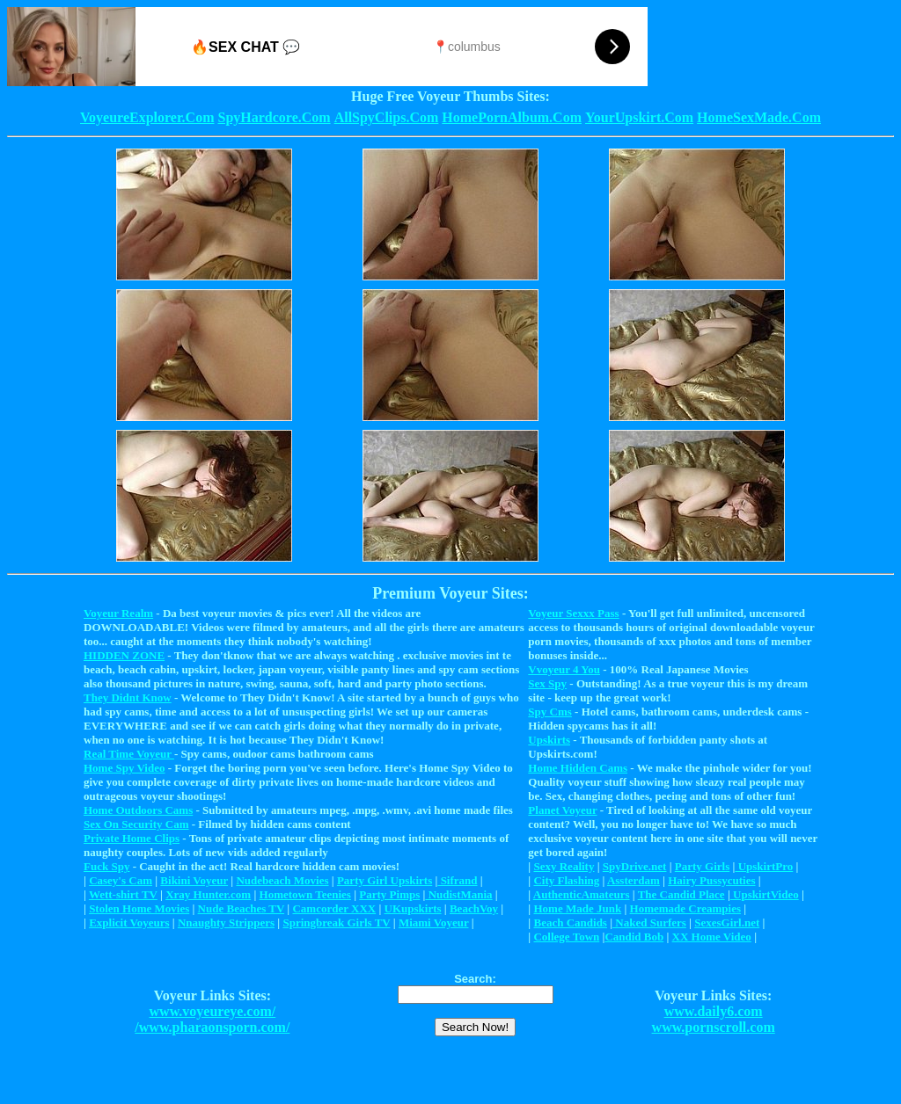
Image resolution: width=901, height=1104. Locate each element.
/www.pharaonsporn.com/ (212, 1027)
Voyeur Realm (118, 613)
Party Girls (702, 866)
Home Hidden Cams (577, 767)
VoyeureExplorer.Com (147, 117)
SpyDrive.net (635, 866)
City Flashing (566, 880)
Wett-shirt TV (123, 894)
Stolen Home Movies (139, 908)
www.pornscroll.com (713, 1027)
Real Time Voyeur (129, 753)
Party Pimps (389, 894)
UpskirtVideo (764, 894)
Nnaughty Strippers (226, 922)
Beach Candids (569, 922)
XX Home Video (711, 936)
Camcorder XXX (334, 908)
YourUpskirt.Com (639, 117)
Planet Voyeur (562, 810)
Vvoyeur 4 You (564, 669)
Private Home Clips (131, 838)
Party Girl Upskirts (384, 880)
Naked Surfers (649, 922)
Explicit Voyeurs (129, 922)
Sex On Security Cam (136, 824)
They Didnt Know (128, 697)
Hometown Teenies (305, 894)
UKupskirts (413, 908)
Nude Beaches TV (241, 908)
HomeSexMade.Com (759, 117)
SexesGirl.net (726, 922)
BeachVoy (474, 908)
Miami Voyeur (434, 922)
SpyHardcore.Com (273, 117)
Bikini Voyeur (194, 880)
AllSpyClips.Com (386, 117)
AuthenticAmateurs (581, 894)
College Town (566, 936)
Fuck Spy (106, 866)
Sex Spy (547, 683)
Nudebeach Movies (282, 880)
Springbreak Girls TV (336, 922)
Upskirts (549, 739)
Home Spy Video (124, 767)
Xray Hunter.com (208, 894)
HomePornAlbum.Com (512, 117)
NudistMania (458, 894)
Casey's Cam (120, 880)
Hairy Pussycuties (711, 880)
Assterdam (633, 880)
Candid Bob (633, 936)
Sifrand (457, 880)
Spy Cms (550, 711)
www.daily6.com (713, 1011)
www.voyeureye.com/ (213, 1011)
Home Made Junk (577, 908)
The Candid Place (681, 894)
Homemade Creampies (685, 908)
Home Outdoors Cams (138, 810)
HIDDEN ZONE (124, 655)
